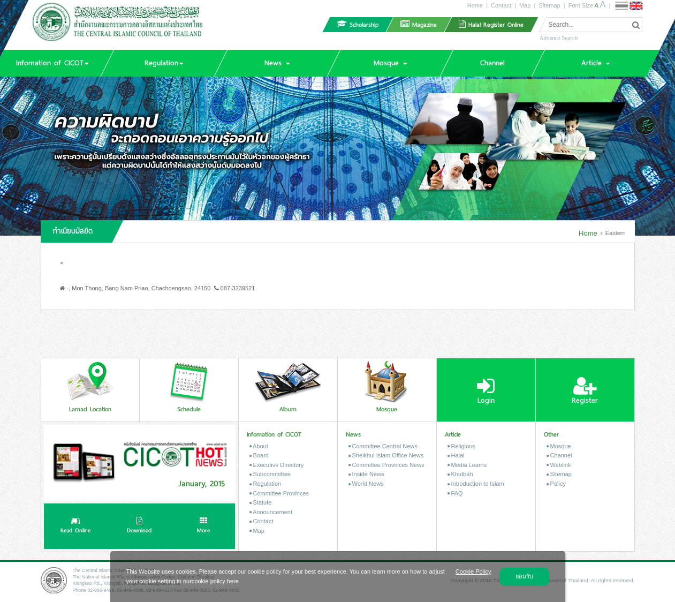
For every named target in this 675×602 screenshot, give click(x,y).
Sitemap (549, 5)
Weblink (559, 465)
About (258, 446)
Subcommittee (270, 474)
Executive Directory (276, 465)
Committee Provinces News (386, 465)
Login (486, 391)
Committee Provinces (279, 493)
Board (259, 455)
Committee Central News (383, 446)
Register (585, 391)
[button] (164, 63)
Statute (260, 502)
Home (475, 5)
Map (524, 5)
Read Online (75, 526)
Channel (559, 455)
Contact (501, 5)
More (203, 526)
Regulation (265, 483)
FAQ (455, 493)
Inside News (366, 474)
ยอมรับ (524, 576)
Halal (456, 455)
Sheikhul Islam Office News (386, 455)
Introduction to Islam (476, 483)
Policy (556, 483)
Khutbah (460, 474)
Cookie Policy (473, 571)
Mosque (559, 446)
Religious (461, 446)
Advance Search (558, 37)
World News (366, 483)
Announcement (270, 512)
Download (139, 526)
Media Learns (467, 465)
